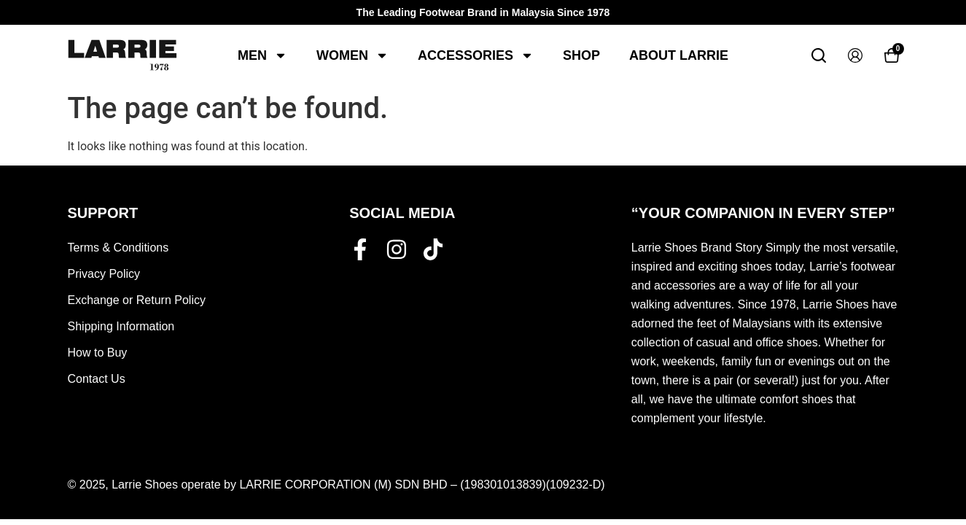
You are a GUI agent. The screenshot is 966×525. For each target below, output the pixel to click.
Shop (581, 55)
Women (352, 55)
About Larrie (678, 55)
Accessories (476, 55)
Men (262, 55)
